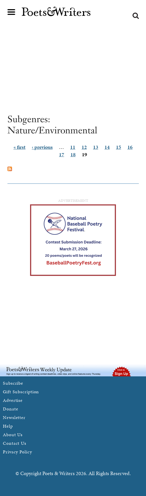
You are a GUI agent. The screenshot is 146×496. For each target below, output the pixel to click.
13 (95, 147)
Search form (136, 16)
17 (61, 154)
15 (118, 147)
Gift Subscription (21, 391)
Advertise (13, 400)
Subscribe (13, 383)
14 (107, 147)
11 (72, 147)
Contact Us (14, 443)
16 (130, 147)
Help (8, 426)
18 (73, 154)
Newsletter (14, 417)
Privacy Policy (17, 451)
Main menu (11, 12)
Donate (10, 409)
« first (19, 147)
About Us (13, 434)
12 (84, 147)
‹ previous (42, 147)
